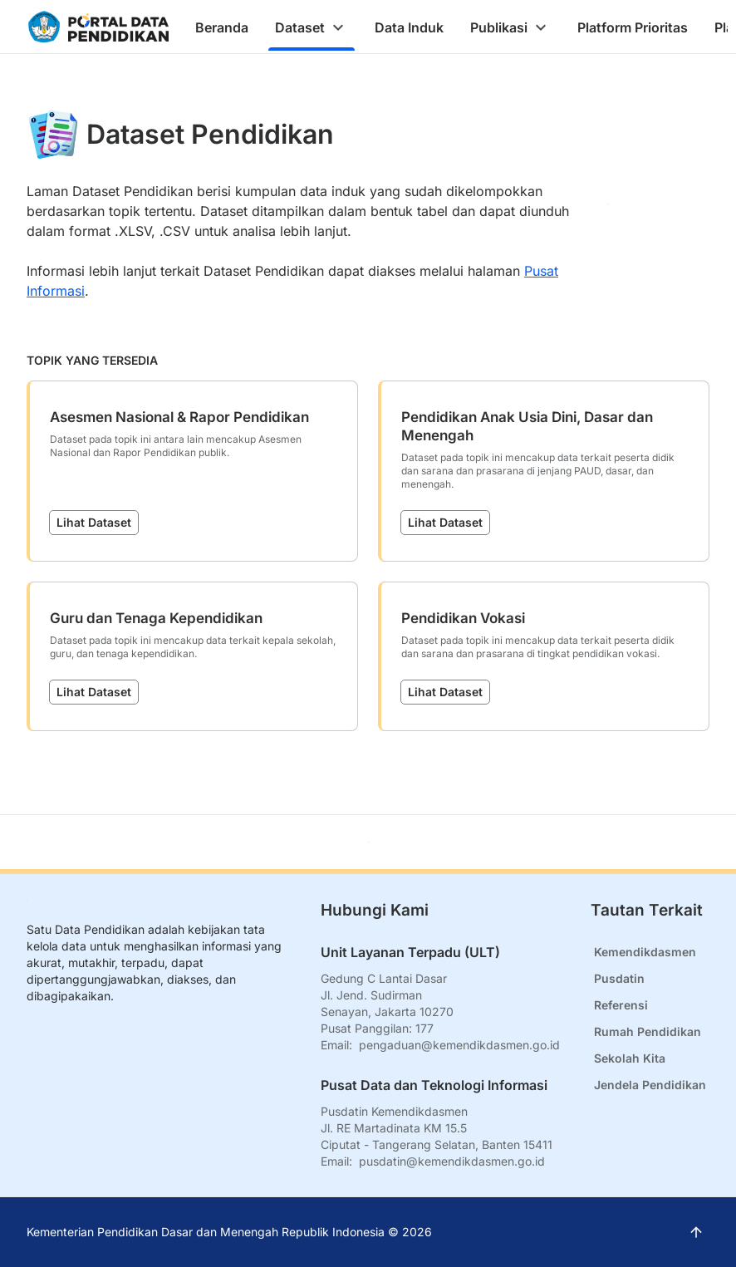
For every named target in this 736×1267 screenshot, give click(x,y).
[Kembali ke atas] (696, 1232)
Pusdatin (619, 978)
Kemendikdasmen (645, 952)
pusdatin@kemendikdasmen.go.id (452, 1161)
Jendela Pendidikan (650, 1085)
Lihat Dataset (93, 522)
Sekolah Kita (629, 1058)
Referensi (621, 1005)
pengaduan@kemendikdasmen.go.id (459, 1045)
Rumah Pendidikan (647, 1031)
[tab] (222, 27)
